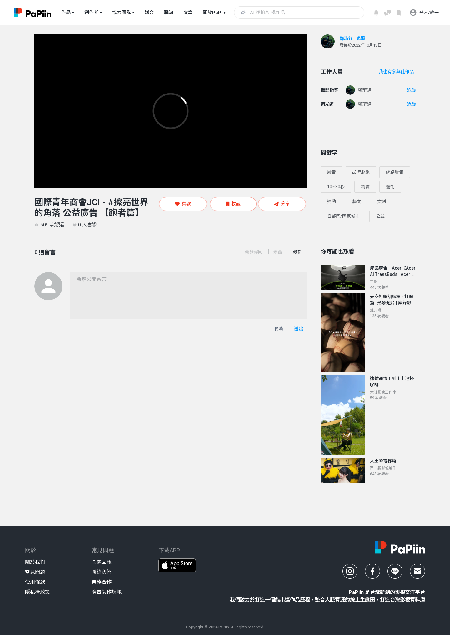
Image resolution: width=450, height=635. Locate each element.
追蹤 (360, 38)
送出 (298, 329)
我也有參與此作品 (396, 71)
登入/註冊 (424, 12)
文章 (188, 12)
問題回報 (102, 562)
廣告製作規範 (107, 592)
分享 (282, 204)
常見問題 (35, 572)
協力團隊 (121, 12)
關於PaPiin (215, 12)
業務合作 (102, 582)
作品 (66, 12)
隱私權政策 (37, 592)
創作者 (91, 12)
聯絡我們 (102, 572)
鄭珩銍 (346, 38)
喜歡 (183, 204)
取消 (278, 329)
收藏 (233, 204)
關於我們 (35, 562)
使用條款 (35, 582)
